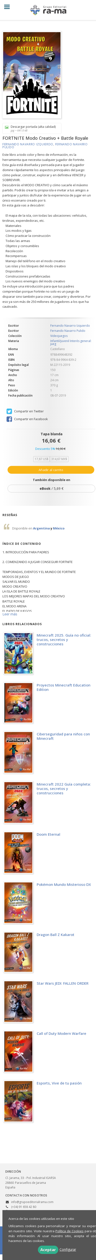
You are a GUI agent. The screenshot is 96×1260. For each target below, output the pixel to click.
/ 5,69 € (51, 488)
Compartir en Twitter (25, 411)
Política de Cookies (69, 1231)
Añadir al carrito (51, 470)
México (59, 528)
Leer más (9, 614)
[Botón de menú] (8, 7)
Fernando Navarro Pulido (67, 331)
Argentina (42, 528)
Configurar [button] (68, 1249)
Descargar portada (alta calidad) (30, 128)
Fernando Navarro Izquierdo (27, 144)
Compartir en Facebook (27, 419)
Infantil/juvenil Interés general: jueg (70, 342)
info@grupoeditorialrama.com (32, 1202)
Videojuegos (59, 335)
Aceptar (48, 1249)
